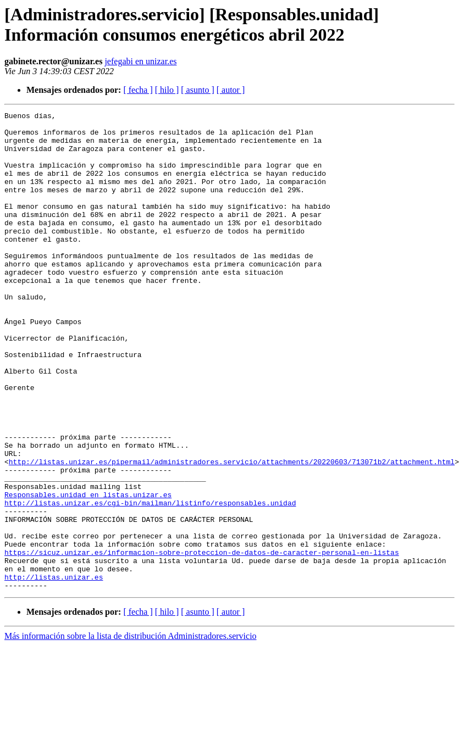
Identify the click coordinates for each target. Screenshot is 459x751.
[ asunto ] (197, 89)
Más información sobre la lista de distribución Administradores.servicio (130, 731)
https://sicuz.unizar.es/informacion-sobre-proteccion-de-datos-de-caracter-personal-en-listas (201, 641)
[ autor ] (231, 89)
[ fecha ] (137, 89)
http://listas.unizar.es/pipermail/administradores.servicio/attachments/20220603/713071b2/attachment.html (232, 532)
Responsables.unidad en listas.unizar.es (88, 572)
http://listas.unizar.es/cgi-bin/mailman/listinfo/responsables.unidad (150, 582)
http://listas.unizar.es (53, 671)
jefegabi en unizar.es (140, 61)
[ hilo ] (167, 89)
